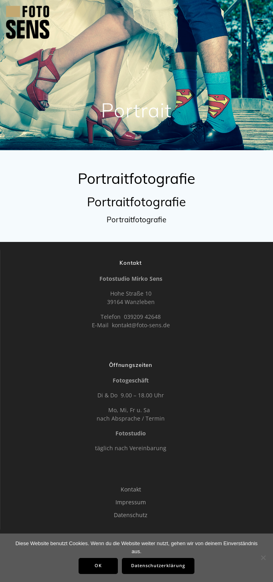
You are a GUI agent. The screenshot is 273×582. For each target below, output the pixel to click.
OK (98, 565)
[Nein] (263, 558)
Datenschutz (131, 515)
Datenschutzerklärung (158, 565)
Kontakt (131, 489)
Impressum (130, 502)
